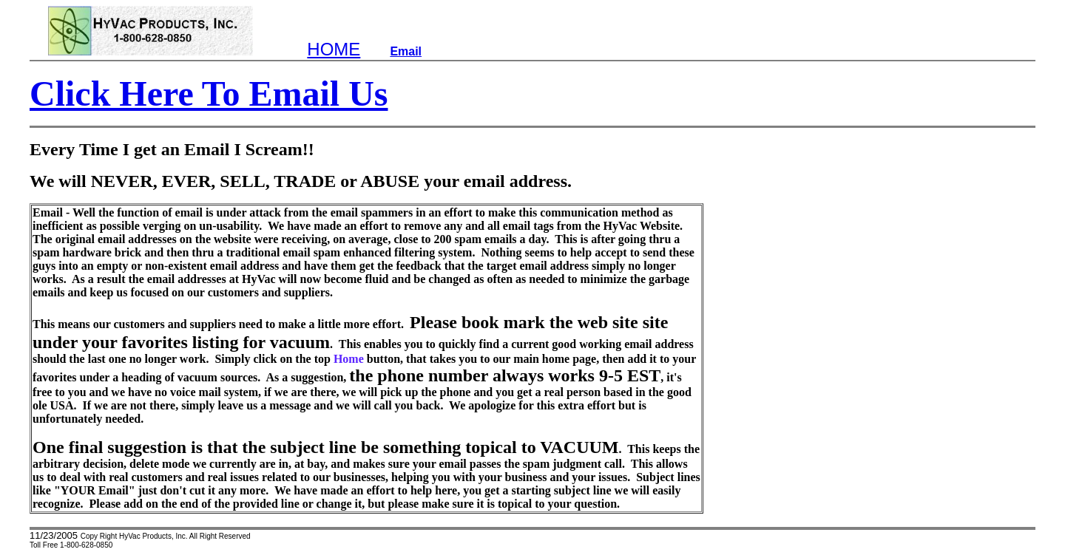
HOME (333, 49)
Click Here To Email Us (209, 93)
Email (406, 51)
